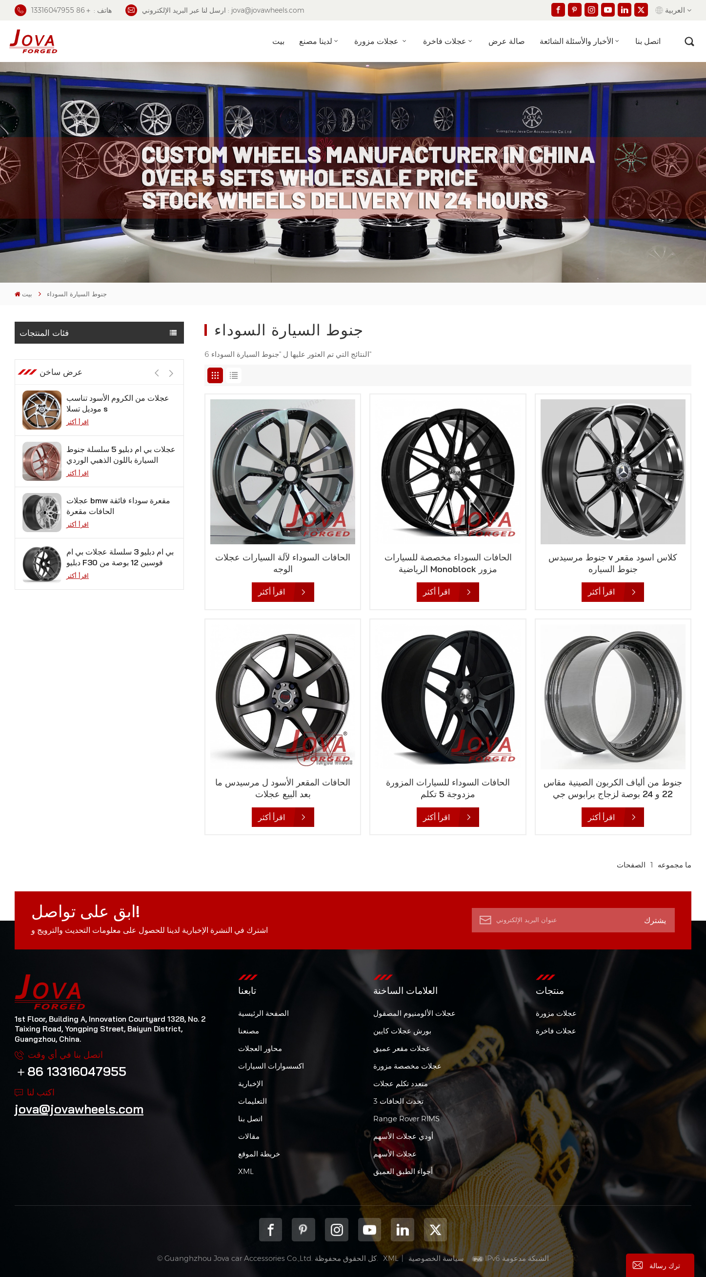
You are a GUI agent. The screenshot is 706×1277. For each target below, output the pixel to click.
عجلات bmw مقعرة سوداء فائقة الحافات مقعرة (118, 551)
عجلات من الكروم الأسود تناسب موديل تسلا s (117, 448)
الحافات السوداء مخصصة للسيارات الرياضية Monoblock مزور (448, 563)
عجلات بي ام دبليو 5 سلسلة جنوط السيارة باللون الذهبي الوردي (121, 500)
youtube (370, 1229)
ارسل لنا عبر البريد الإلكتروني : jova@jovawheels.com (214, 10)
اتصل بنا (648, 41)
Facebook (270, 1229)
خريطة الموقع (259, 1153)
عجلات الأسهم (395, 1153)
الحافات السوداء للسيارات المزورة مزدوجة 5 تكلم (448, 788)
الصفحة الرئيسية (263, 1013)
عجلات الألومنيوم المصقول (414, 1013)
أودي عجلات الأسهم (403, 1136)
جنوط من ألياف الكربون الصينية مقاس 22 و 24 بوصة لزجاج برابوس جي (613, 788)
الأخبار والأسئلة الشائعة (576, 41)
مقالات (249, 1136)
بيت (278, 41)
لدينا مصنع (315, 41)
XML (246, 1171)
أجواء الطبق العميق (403, 1171)
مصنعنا (248, 1030)
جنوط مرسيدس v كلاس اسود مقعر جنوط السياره (612, 563)
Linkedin (402, 1229)
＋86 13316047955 (70, 1071)
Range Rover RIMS (406, 1118)
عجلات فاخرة (444, 41)
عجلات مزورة (377, 41)
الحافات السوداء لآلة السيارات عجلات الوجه (282, 563)
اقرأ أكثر (77, 467)
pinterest (303, 1229)
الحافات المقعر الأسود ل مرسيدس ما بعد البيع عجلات (282, 788)
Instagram (336, 1229)
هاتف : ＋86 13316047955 (63, 10)
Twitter (435, 1229)
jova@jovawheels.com (79, 1108)
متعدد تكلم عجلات (400, 1083)
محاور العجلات (260, 1048)
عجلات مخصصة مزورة (407, 1066)
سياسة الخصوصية (436, 1258)
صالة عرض (506, 41)
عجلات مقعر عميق (401, 1048)
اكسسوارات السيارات (271, 1066)
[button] (171, 418)
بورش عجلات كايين (402, 1030)
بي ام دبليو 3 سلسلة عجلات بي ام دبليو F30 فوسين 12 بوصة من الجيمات (120, 602)
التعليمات (252, 1101)
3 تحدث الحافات (398, 1101)
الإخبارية (250, 1083)
